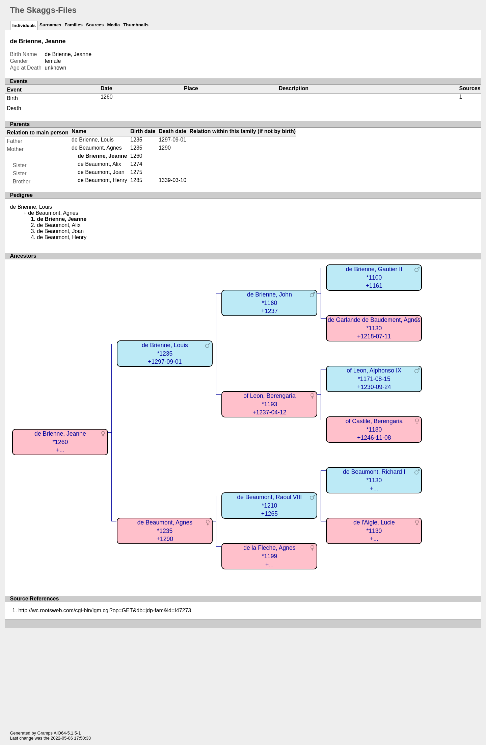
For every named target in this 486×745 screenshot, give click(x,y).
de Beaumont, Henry (102, 180)
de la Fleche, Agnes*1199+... (269, 556)
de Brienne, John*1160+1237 (269, 302)
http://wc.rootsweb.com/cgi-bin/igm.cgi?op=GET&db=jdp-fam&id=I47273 (104, 610)
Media (113, 24)
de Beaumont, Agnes (97, 148)
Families (73, 24)
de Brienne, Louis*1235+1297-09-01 (165, 353)
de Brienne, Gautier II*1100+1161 (374, 277)
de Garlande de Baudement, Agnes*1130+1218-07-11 (374, 328)
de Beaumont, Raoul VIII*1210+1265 (269, 505)
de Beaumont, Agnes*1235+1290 (164, 530)
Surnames (50, 24)
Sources (95, 24)
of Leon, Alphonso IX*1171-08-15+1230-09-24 (374, 378)
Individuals (24, 25)
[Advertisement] (243, 675)
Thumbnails (135, 24)
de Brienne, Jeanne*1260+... (60, 442)
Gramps (45, 733)
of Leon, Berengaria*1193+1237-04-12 (269, 404)
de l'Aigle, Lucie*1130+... (374, 530)
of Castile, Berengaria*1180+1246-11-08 (374, 429)
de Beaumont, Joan (101, 172)
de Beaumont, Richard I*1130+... (374, 480)
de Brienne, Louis (93, 140)
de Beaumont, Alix (99, 164)
